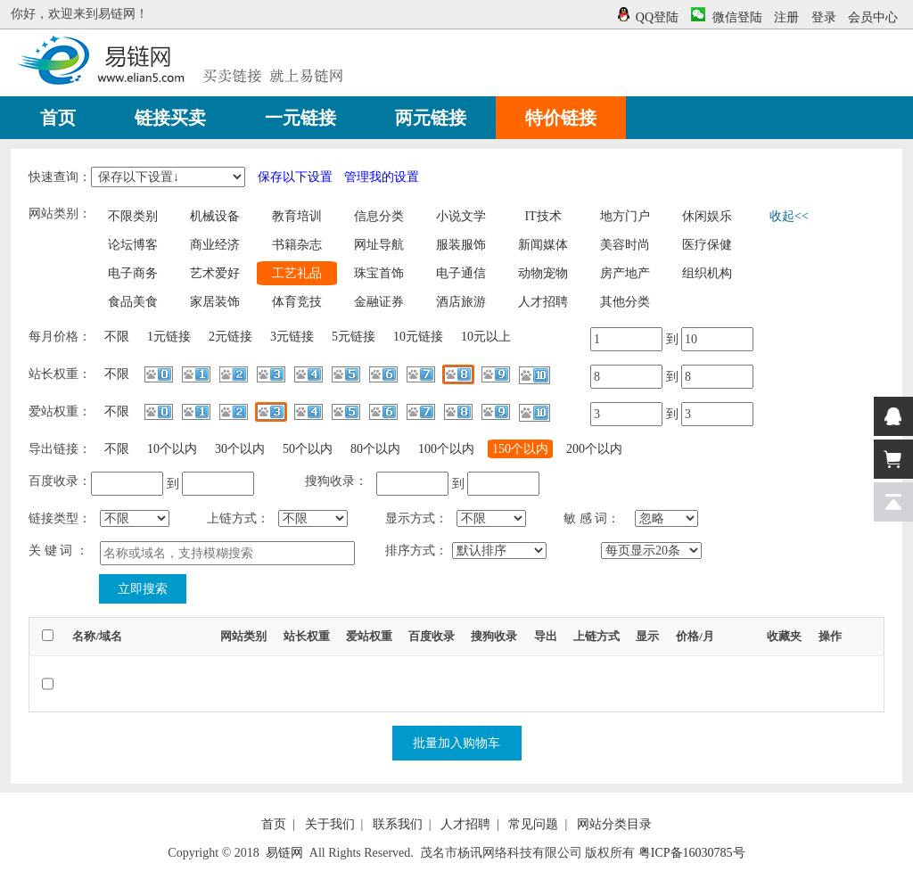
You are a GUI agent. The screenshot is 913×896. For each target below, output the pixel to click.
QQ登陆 (655, 17)
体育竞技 (297, 301)
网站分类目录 (614, 824)
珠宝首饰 (379, 273)
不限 (116, 336)
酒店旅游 (461, 301)
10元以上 (486, 336)
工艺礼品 (297, 273)
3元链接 (292, 336)
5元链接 (353, 336)
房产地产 (625, 273)
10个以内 (172, 449)
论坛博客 (133, 244)
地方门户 (625, 216)
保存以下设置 (295, 177)
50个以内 (308, 449)
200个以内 (594, 449)
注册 (786, 17)
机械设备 (215, 216)
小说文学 (461, 216)
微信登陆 (726, 17)
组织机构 (707, 273)
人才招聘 (543, 301)
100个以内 (446, 449)
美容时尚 (625, 244)
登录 (823, 17)
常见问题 (533, 824)
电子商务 (133, 273)
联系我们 (398, 824)
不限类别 (133, 216)
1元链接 (169, 336)
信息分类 (379, 216)
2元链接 (230, 336)
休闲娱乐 (707, 216)
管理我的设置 (381, 177)
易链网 (284, 852)
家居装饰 (215, 301)
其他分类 (625, 301)
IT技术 (542, 216)
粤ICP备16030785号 (691, 852)
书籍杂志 (297, 244)
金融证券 (379, 301)
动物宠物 (543, 273)
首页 (273, 824)
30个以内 (240, 449)
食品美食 (133, 301)
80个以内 (375, 449)
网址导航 (379, 244)
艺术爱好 (215, 273)
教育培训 (297, 216)
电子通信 (461, 273)
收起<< (789, 216)
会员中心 (873, 17)
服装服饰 (461, 244)
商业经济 (215, 244)
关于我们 (330, 824)
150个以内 (520, 449)
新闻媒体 (543, 244)
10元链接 (418, 336)
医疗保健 (707, 244)
